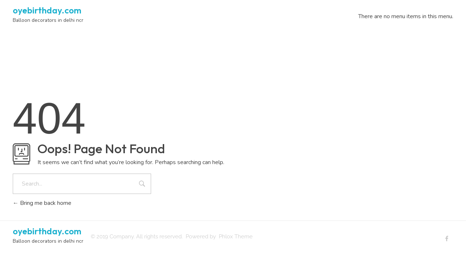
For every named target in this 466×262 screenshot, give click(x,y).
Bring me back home (42, 203)
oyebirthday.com (47, 10)
